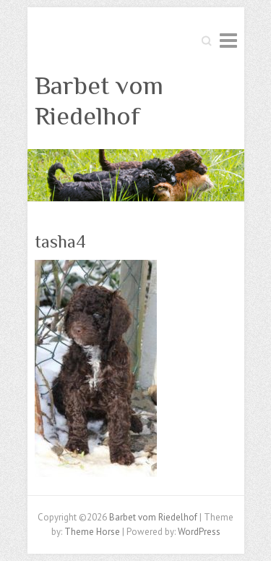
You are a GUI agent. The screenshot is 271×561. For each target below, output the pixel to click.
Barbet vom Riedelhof (99, 100)
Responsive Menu (228, 40)
